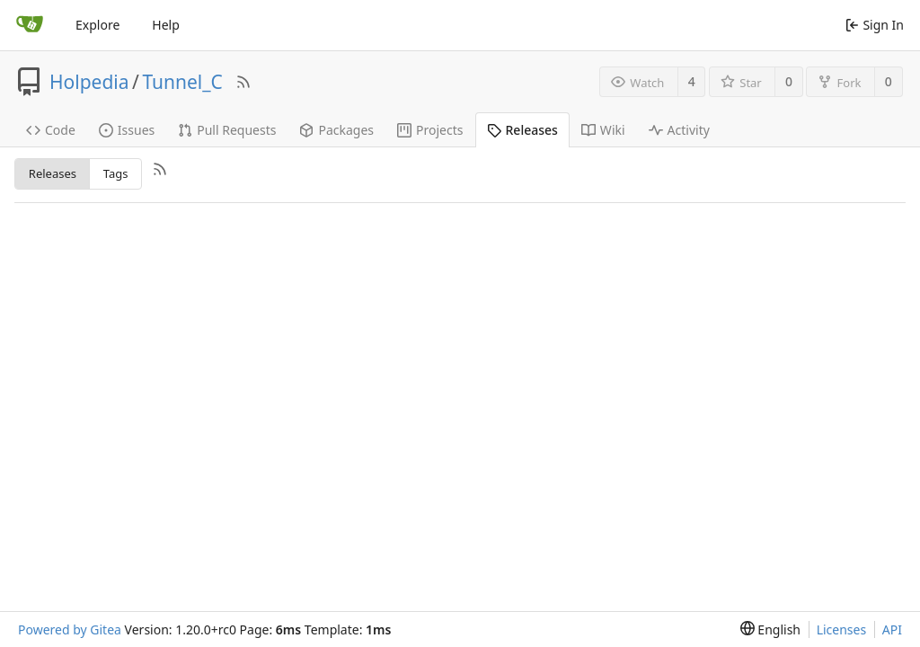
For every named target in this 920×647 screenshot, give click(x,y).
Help (166, 24)
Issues (127, 129)
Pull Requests (227, 129)
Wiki (603, 129)
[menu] (770, 629)
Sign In (875, 24)
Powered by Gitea (69, 629)
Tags (115, 173)
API (892, 629)
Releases (522, 129)
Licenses (842, 629)
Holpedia (89, 82)
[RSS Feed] (243, 82)
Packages (336, 129)
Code (50, 129)
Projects (430, 129)
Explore (97, 24)
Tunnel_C (182, 82)
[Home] (29, 25)
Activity (679, 129)
